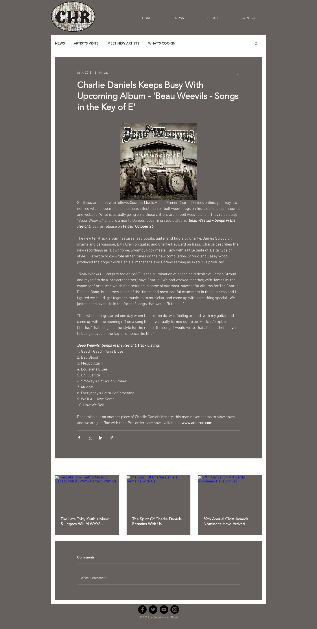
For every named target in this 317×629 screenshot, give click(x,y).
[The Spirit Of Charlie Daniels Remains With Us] (158, 493)
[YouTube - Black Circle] (164, 609)
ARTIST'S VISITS (86, 43)
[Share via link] (111, 438)
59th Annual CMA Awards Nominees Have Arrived (225, 521)
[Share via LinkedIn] (101, 438)
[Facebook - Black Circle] (142, 609)
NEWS (60, 43)
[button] (256, 43)
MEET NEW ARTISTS (123, 43)
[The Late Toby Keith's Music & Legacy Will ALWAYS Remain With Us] (87, 493)
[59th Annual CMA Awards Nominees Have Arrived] (230, 493)
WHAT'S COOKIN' (162, 43)
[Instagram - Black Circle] (174, 609)
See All (257, 467)
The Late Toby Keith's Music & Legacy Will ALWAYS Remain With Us (85, 521)
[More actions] (237, 72)
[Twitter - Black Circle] (153, 609)
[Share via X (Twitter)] (90, 438)
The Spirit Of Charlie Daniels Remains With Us (157, 521)
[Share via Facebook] (79, 438)
